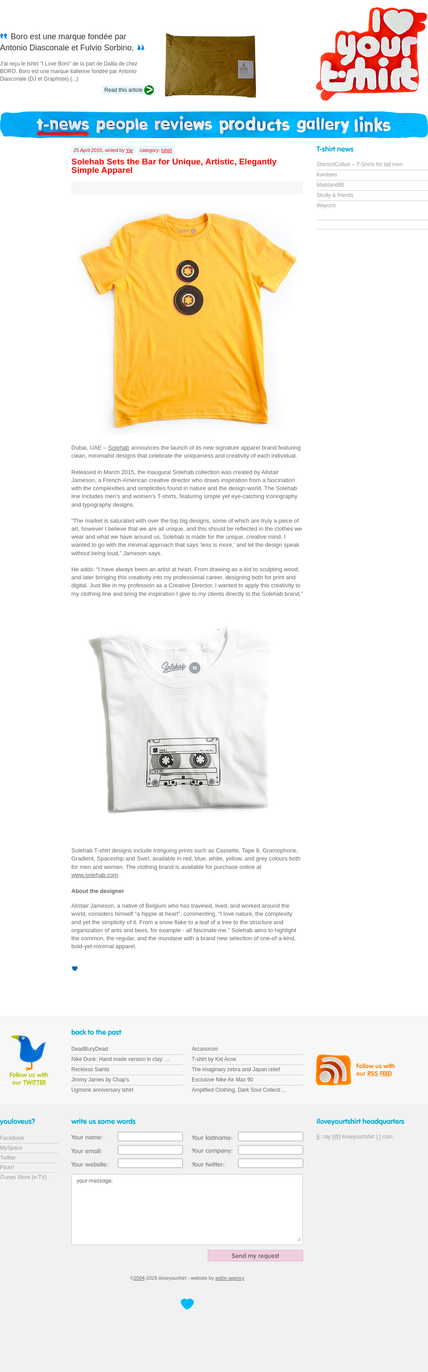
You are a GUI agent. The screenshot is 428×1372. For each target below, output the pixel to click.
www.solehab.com (94, 875)
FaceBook (12, 1138)
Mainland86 (330, 185)
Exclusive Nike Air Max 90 (222, 1080)
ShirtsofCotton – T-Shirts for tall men (360, 164)
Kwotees (327, 175)
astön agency (229, 1278)
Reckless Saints (90, 1069)
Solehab (118, 447)
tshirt (166, 150)
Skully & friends (335, 195)
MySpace (11, 1148)
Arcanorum (205, 1049)
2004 (139, 1278)
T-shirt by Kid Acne (214, 1059)
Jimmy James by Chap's (100, 1080)
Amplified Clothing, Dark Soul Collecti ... (239, 1090)
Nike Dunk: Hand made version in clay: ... (120, 1059)
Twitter (8, 1158)
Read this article (123, 90)
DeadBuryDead (89, 1049)
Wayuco (326, 205)
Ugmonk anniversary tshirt (102, 1090)
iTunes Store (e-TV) (23, 1177)
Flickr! (7, 1167)
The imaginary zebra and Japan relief (236, 1069)
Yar (129, 150)
